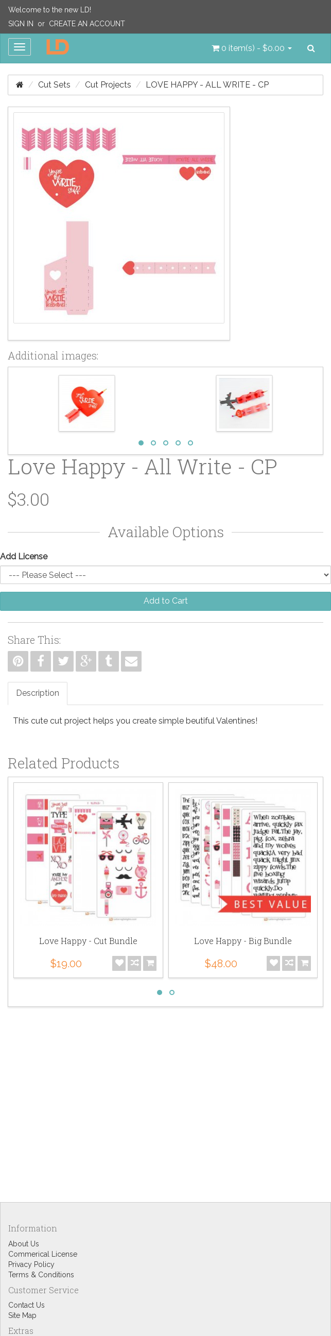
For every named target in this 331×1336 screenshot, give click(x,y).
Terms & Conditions (41, 1275)
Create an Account (87, 24)
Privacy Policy (31, 1264)
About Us (23, 1244)
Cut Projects (108, 85)
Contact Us (26, 1305)
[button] (252, 48)
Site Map (22, 1315)
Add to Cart (166, 601)
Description (37, 693)
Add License (23, 556)
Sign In (20, 24)
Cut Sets (54, 85)
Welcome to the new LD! (49, 10)
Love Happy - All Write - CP (207, 85)
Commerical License (42, 1254)
